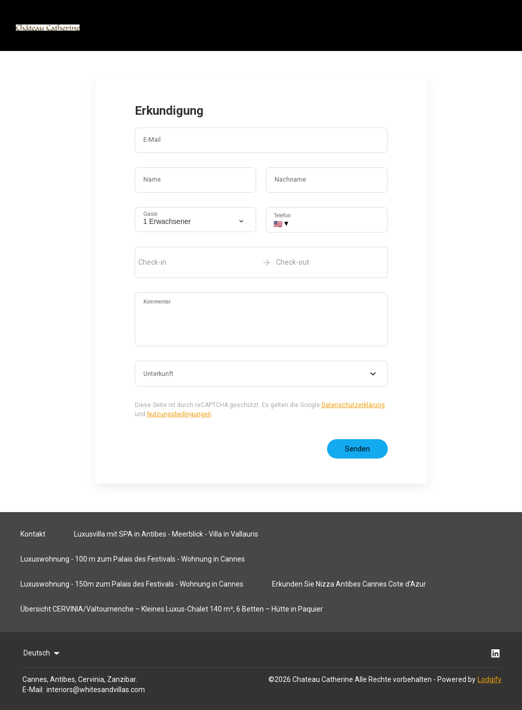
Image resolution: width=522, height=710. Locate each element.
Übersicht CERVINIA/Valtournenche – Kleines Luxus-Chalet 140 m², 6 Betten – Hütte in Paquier (171, 609)
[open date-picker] (261, 262)
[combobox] (261, 374)
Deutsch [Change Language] (42, 653)
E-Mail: (33, 690)
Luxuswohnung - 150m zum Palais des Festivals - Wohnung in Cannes (131, 584)
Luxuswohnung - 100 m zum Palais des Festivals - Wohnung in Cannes (132, 559)
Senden (357, 449)
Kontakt (32, 534)
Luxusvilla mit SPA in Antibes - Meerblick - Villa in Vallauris (166, 534)
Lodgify (490, 679)
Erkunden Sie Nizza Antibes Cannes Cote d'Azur (349, 584)
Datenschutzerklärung (353, 405)
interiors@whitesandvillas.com (95, 690)
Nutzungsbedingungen (179, 414)
